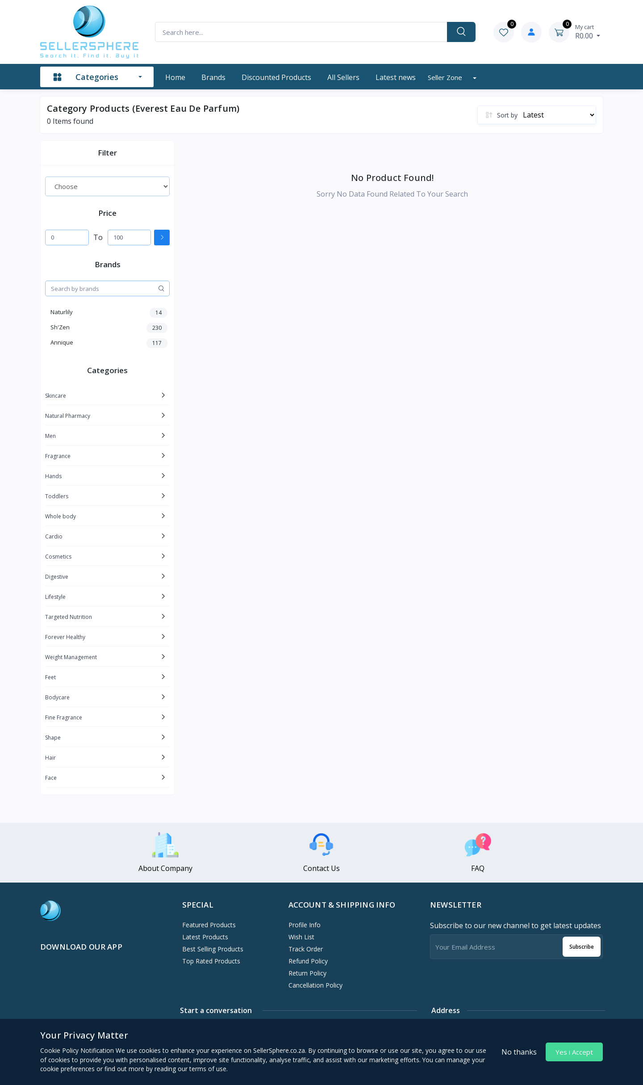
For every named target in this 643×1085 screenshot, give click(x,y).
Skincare (55, 396)
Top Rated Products (211, 961)
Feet (50, 677)
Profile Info (304, 925)
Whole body (60, 516)
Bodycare (57, 697)
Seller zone (446, 77)
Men (50, 436)
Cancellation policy (315, 985)
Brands (213, 77)
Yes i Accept (574, 1051)
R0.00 (587, 32)
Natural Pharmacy (67, 416)
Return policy (307, 973)
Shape (53, 737)
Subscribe (581, 946)
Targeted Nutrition (68, 617)
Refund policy (308, 961)
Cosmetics (58, 556)
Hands (53, 476)
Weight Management (71, 657)
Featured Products (209, 925)
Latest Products (205, 937)
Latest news (396, 77)
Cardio (54, 536)
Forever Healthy (65, 637)
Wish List (301, 937)
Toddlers (56, 496)
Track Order (305, 949)
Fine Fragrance (63, 717)
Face (51, 778)
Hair (50, 757)
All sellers (343, 77)
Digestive (56, 576)
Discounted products (276, 77)
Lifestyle (55, 597)
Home (175, 77)
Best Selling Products (212, 949)
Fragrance (58, 456)
